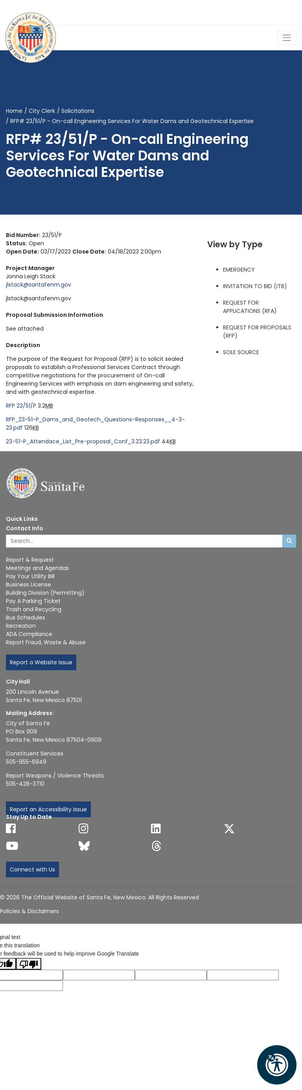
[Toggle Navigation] (286, 37)
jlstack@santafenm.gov (38, 285)
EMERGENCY (239, 270)
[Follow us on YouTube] (12, 845)
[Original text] (171, 975)
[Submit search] (289, 541)
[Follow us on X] (229, 828)
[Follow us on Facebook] (11, 828)
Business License (28, 584)
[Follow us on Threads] (156, 845)
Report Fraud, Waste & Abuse (46, 642)
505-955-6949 (26, 762)
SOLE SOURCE (241, 352)
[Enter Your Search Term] (144, 541)
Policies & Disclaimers (29, 911)
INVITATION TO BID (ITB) (255, 286)
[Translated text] (243, 975)
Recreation (21, 626)
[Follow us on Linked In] (156, 828)
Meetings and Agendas (37, 568)
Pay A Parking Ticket (33, 601)
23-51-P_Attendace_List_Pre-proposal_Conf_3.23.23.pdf (83, 441)
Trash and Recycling (33, 609)
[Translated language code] (99, 975)
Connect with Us (32, 869)
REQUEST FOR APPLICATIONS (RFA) (250, 307)
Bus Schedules (25, 617)
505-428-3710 (25, 784)
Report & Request (30, 560)
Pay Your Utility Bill (30, 576)
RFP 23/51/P (21, 406)
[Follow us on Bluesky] (84, 845)
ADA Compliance (29, 634)
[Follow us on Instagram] (83, 828)
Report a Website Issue (41, 662)
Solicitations (77, 111)
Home (14, 111)
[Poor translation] (28, 964)
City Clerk (42, 111)
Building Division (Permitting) (45, 593)
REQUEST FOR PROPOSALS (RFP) (257, 332)
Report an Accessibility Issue (48, 809)
